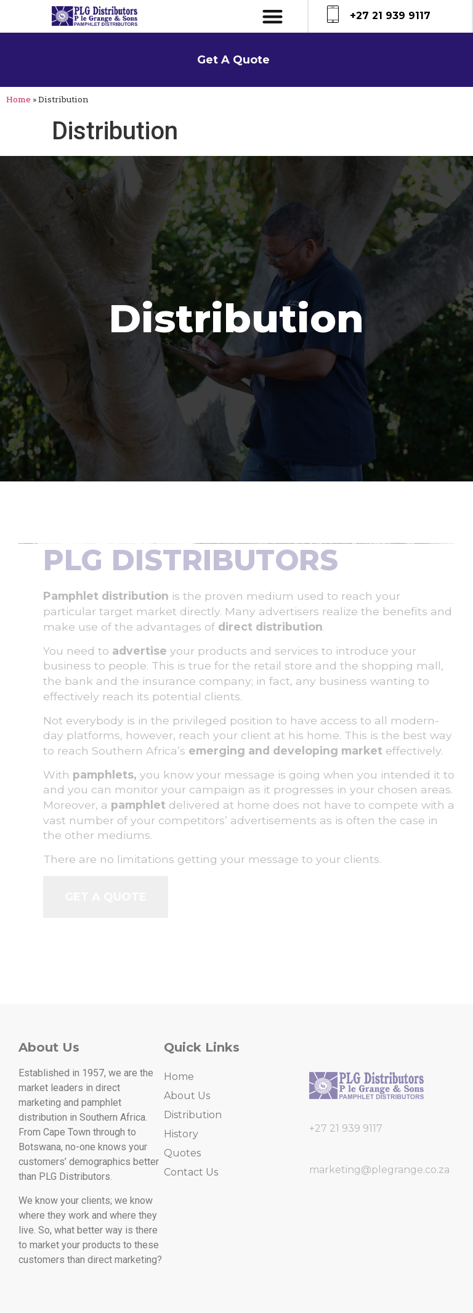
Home (18, 99)
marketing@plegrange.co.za (379, 1170)
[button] (273, 16)
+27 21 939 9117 (390, 16)
